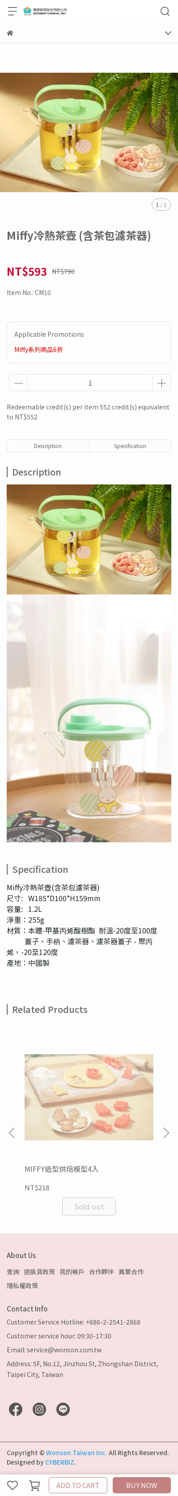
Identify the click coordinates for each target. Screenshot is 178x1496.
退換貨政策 (39, 1271)
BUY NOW (141, 1485)
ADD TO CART (77, 1485)
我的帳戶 (72, 1271)
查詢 (13, 1271)
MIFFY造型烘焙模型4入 (62, 1168)
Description (48, 445)
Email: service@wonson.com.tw (54, 1349)
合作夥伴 (101, 1271)
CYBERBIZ (59, 1461)
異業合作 (131, 1271)
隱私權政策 (22, 1285)
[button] (166, 1132)
